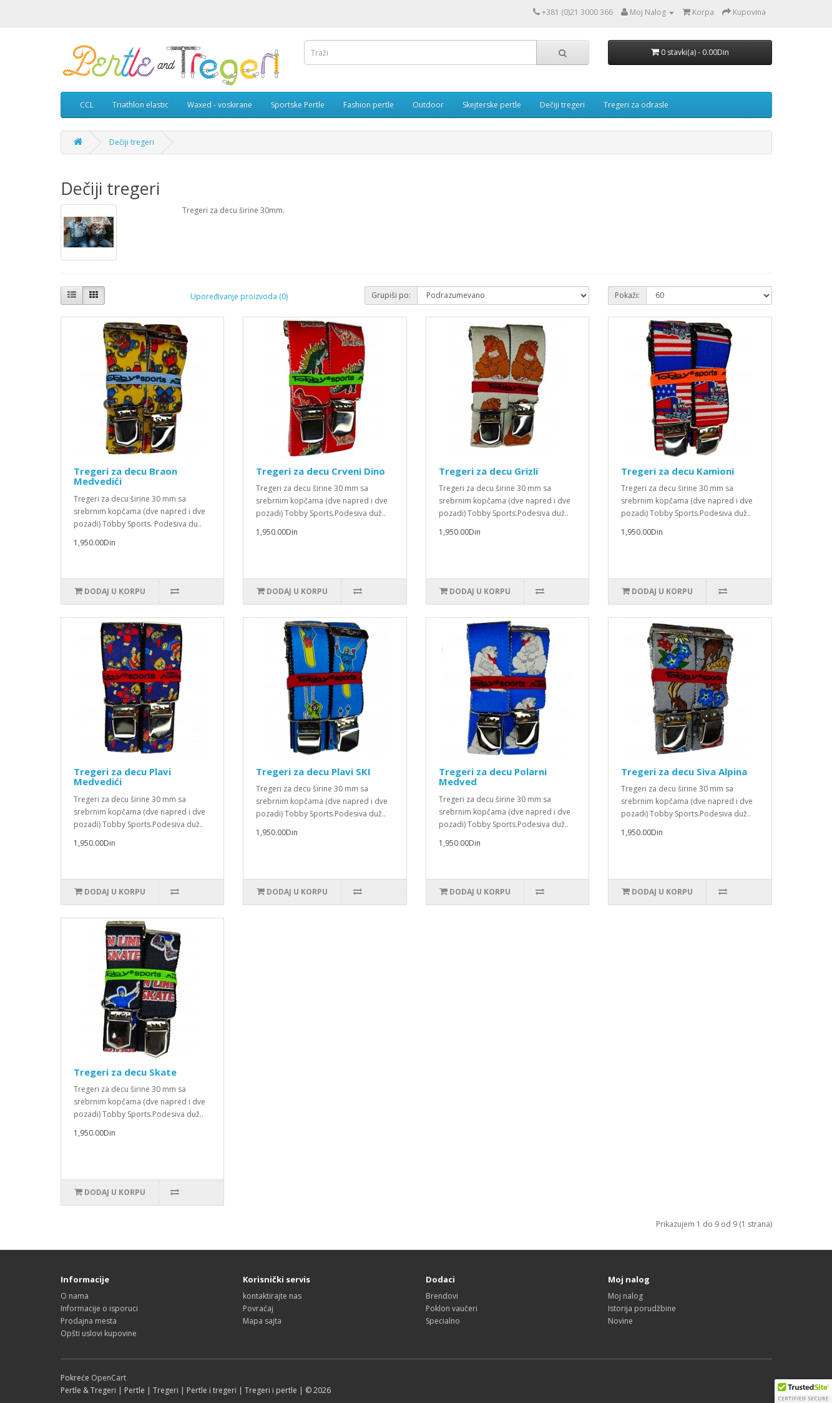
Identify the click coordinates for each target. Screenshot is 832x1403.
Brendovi (442, 1296)
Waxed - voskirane (219, 104)
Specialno (443, 1321)
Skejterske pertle (491, 104)
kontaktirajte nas (272, 1296)
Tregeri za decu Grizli (488, 471)
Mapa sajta (262, 1321)
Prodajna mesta (89, 1321)
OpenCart (108, 1377)
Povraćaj (258, 1308)
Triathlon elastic (140, 104)
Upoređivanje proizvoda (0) (239, 296)
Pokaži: (627, 295)
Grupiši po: (391, 295)
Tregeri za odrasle (636, 104)
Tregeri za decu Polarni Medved (493, 776)
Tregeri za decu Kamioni (677, 471)
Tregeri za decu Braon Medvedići (125, 476)
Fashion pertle (368, 104)
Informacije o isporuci (99, 1308)
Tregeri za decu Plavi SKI (313, 771)
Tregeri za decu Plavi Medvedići (122, 776)
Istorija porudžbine (642, 1308)
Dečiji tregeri (562, 104)
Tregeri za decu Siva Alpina (684, 771)
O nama (75, 1296)
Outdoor (428, 104)
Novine (620, 1321)
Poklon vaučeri (451, 1308)
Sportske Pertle (298, 104)
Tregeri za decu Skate (125, 1072)
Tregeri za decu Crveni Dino (320, 471)
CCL (87, 104)
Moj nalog (625, 1296)
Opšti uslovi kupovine (99, 1333)
